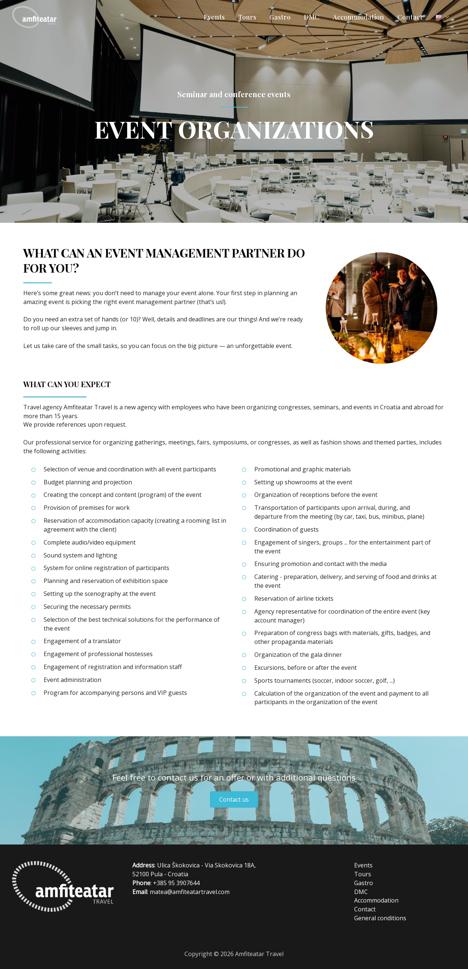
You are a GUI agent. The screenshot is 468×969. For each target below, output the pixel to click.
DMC (311, 17)
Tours (247, 17)
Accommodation (358, 17)
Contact (410, 17)
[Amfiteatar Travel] (34, 16)
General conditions (380, 918)
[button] (234, 799)
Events (214, 17)
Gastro (280, 17)
